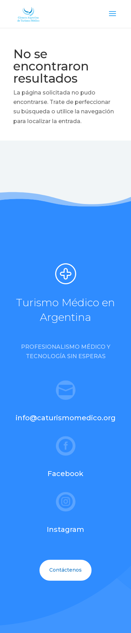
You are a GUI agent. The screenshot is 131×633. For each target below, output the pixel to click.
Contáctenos (65, 570)
